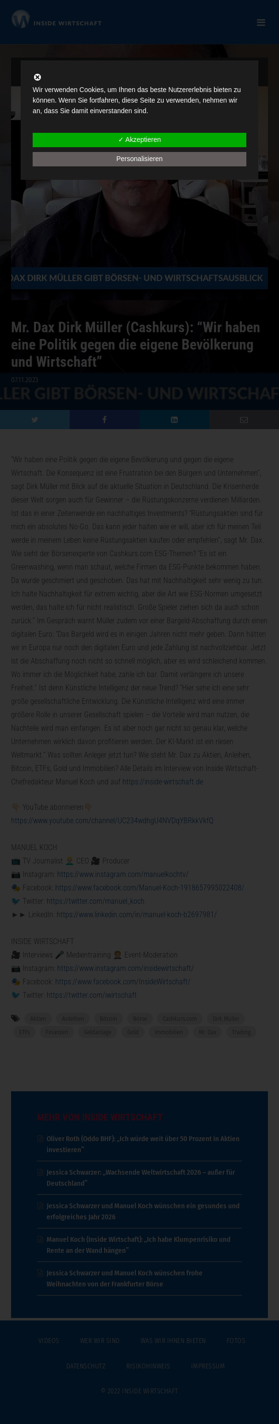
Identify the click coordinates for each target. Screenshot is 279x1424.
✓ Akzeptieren (139, 139)
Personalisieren (139, 159)
